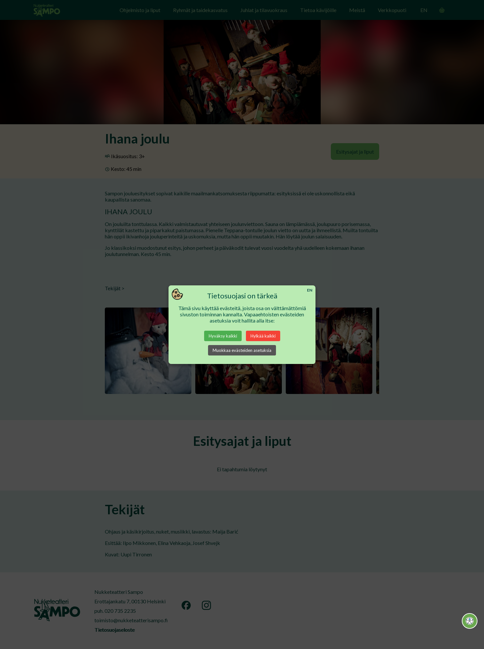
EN (309, 290)
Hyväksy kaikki (223, 336)
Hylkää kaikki (263, 336)
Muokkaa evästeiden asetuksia (242, 350)
